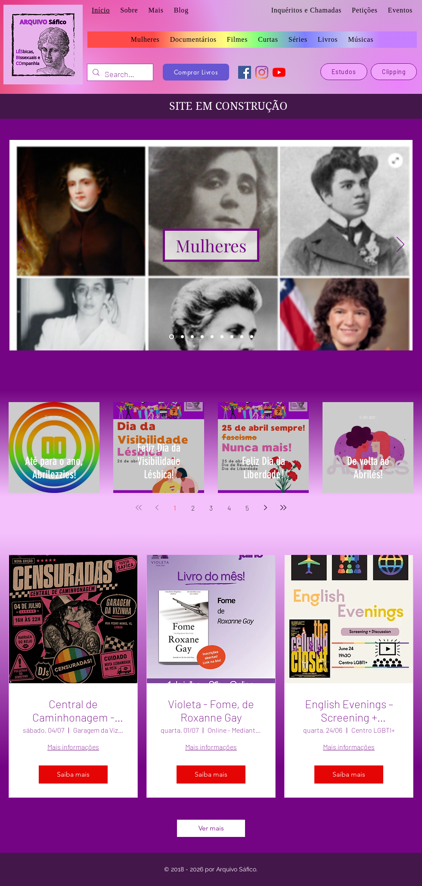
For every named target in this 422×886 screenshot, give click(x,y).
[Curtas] (212, 336)
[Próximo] (400, 245)
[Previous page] (156, 507)
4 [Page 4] (229, 508)
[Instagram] (261, 72)
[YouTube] (279, 72)
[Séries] (202, 336)
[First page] (138, 507)
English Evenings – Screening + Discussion (349, 710)
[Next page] (265, 507)
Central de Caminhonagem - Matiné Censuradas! (73, 710)
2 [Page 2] (193, 508)
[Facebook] (244, 72)
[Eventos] (241, 336)
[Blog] (251, 336)
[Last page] (283, 507)
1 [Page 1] (175, 508)
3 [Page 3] (211, 508)
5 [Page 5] (247, 508)
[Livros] (182, 336)
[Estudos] (231, 336)
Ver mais (211, 828)
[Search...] (120, 74)
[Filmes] (192, 336)
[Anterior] (21, 245)
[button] (156, 10)
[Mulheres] (211, 245)
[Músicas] (221, 336)
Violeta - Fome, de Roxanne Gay (211, 710)
